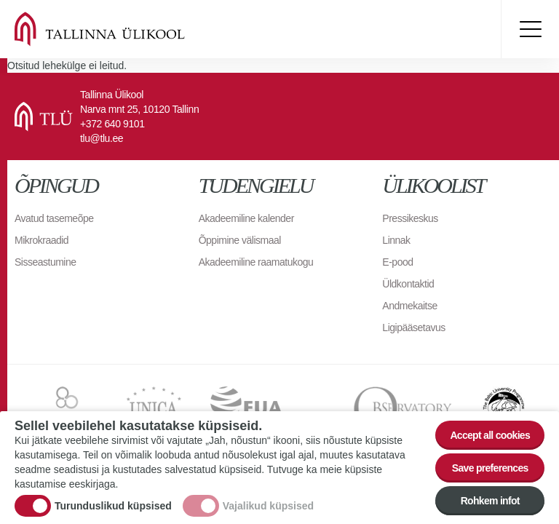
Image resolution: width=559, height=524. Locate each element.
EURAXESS (65, 408)
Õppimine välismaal (240, 240)
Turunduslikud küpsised (113, 509)
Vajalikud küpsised (268, 509)
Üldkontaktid (408, 284)
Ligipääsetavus (413, 327)
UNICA (154, 408)
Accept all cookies (490, 438)
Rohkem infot (490, 503)
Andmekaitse (409, 305)
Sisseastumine (45, 262)
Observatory (403, 408)
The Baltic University (503, 408)
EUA (267, 408)
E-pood (397, 262)
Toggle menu (530, 29)
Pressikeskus (409, 218)
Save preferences (490, 471)
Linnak (396, 240)
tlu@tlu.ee (101, 138)
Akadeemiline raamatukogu (256, 262)
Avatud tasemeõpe (54, 218)
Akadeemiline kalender (246, 218)
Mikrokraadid (41, 240)
